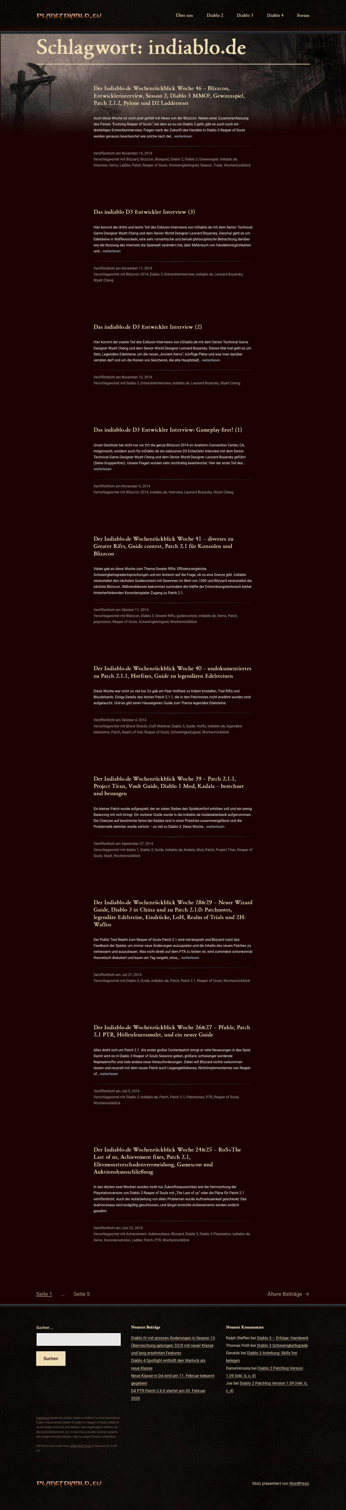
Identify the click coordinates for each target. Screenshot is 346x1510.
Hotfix (201, 726)
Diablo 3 (245, 15)
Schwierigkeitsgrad (184, 165)
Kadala (189, 850)
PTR (209, 1097)
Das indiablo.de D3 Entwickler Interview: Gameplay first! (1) (168, 429)
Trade (217, 165)
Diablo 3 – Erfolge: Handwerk (282, 1338)
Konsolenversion (117, 1240)
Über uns (184, 15)
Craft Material (159, 726)
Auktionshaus (159, 1234)
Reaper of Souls (155, 165)
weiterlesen (183, 136)
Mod (199, 850)
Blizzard (132, 159)
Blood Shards (136, 726)
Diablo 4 (275, 15)
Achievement (136, 1234)
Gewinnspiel (208, 159)
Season (206, 165)
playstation (102, 622)
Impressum (43, 1417)
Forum (303, 15)
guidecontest (187, 616)
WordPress (299, 1483)
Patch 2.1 (188, 981)
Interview (101, 165)
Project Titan (226, 850)
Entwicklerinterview (179, 274)
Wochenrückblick (237, 165)
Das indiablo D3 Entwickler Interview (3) (144, 211)
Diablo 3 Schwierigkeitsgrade (282, 1345)
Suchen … (44, 1327)
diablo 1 (132, 850)
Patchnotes (195, 1097)
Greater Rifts (165, 616)
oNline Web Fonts (81, 1446)
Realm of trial (132, 732)
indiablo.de (228, 159)
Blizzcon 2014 (137, 274)
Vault (108, 856)
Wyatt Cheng (103, 280)
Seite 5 (82, 1294)
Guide (190, 726)
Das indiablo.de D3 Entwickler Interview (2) (148, 326)
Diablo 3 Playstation (215, 1234)
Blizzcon (147, 159)
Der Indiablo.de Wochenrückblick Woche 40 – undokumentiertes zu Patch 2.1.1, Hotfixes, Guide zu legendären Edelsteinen (172, 671)
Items (113, 165)
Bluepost (162, 159)
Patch (136, 165)
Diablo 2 (215, 15)
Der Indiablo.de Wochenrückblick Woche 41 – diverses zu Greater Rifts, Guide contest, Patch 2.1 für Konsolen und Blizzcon (163, 545)
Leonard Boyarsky (229, 274)
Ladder (125, 165)
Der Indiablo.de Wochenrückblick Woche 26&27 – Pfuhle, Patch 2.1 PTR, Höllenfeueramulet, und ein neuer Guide (172, 1030)
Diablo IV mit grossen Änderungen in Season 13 (173, 1338)
